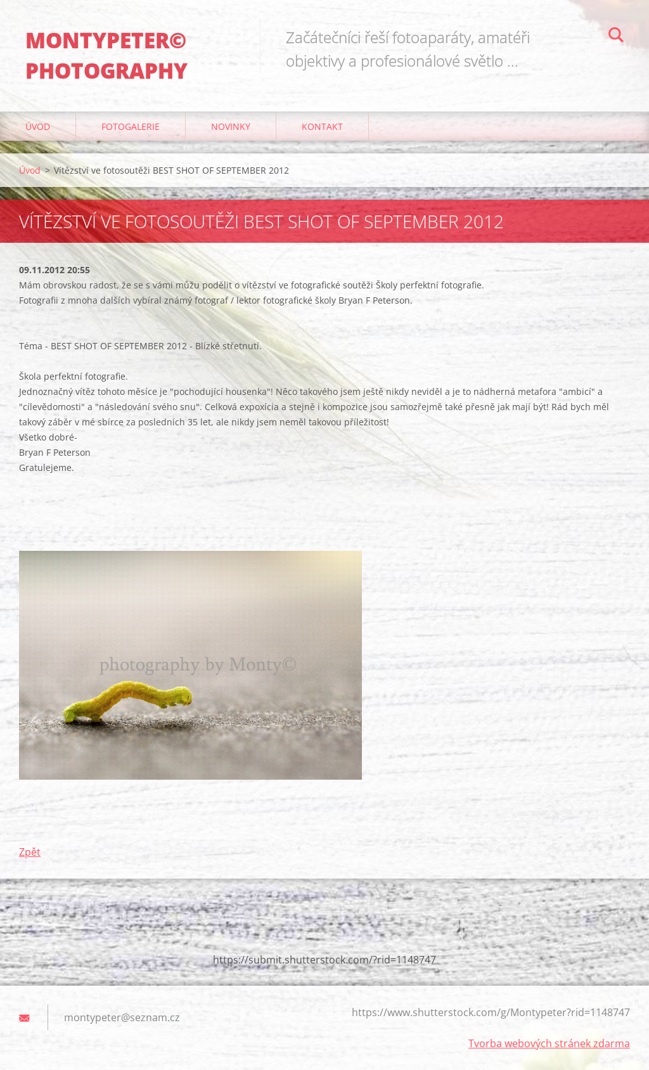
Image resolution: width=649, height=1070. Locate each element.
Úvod (37, 126)
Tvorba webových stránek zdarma (549, 1043)
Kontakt (322, 126)
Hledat (616, 36)
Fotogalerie (130, 126)
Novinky (230, 126)
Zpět (30, 852)
